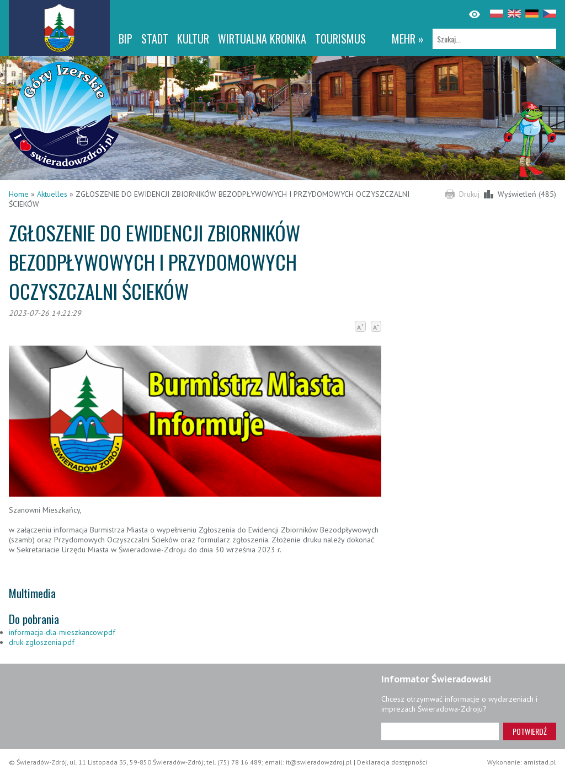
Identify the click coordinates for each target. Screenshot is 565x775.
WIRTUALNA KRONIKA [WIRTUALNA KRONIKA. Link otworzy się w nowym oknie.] (262, 38)
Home (19, 194)
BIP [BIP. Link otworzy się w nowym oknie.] (125, 38)
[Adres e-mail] (440, 731)
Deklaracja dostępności (392, 762)
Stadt (154, 38)
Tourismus (340, 38)
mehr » (408, 38)
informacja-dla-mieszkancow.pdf (62, 632)
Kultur (193, 38)
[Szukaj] (494, 39)
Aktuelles (52, 194)
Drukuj (469, 194)
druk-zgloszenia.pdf (41, 642)
